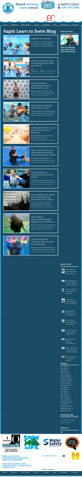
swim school (72, 420)
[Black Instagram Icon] (59, 4)
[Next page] (37, 258)
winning (32, 4)
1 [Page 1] (27, 258)
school (33, 7)
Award (20, 4)
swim (24, 7)
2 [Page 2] (30, 258)
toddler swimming (65, 422)
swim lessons (75, 417)
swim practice (64, 420)
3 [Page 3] (34, 258)
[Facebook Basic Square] (59, 8)
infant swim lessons (66, 417)
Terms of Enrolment (48, 469)
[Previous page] (23, 258)
